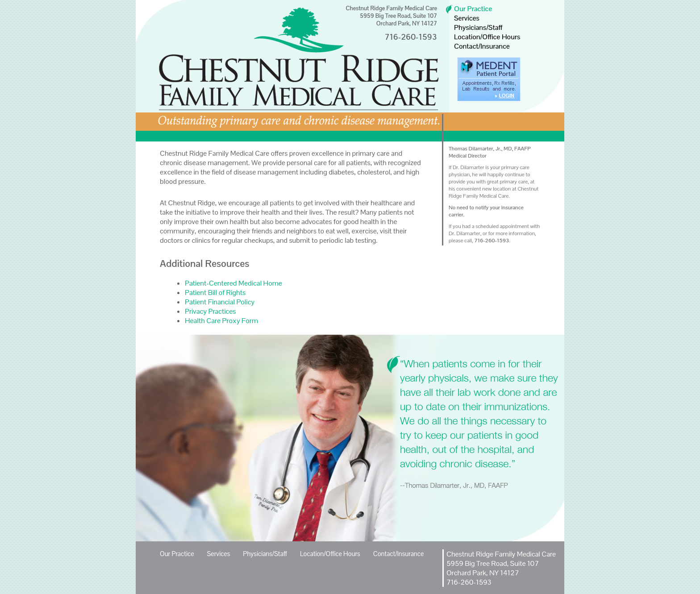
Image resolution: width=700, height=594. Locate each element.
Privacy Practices (210, 311)
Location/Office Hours (487, 37)
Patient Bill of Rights (215, 292)
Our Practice (473, 8)
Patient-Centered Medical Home (233, 283)
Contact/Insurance (482, 46)
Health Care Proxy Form (221, 320)
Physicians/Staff (478, 27)
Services (466, 18)
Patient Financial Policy (219, 302)
